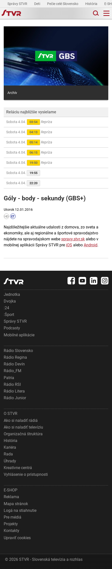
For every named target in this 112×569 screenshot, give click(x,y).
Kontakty (11, 530)
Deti (37, 4)
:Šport (9, 314)
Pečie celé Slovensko (63, 4)
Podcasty (12, 328)
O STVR (10, 413)
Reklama (11, 496)
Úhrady (10, 461)
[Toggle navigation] (106, 13)
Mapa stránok (16, 503)
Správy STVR (17, 4)
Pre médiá (12, 517)
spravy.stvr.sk (73, 239)
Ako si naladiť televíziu (23, 427)
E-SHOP (10, 490)
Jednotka (12, 294)
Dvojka (10, 301)
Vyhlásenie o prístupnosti (26, 474)
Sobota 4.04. (29, 122)
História (91, 4)
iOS (69, 245)
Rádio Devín (14, 364)
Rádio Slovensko (18, 350)
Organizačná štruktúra (23, 434)
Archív (12, 93)
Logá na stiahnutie (20, 510)
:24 (6, 308)
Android (90, 245)
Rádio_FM (12, 370)
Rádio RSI (12, 384)
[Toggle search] (95, 13)
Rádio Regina (15, 357)
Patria (9, 377)
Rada (8, 454)
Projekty (11, 524)
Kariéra (10, 447)
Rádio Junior (15, 397)
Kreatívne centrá (18, 467)
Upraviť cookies (17, 537)
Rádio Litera (14, 391)
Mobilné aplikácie (19, 335)
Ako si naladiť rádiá (21, 420)
